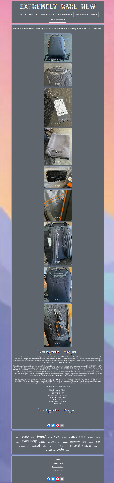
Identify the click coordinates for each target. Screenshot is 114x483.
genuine (22, 446)
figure (65, 442)
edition (50, 450)
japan (91, 437)
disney (56, 446)
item (84, 442)
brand (41, 436)
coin (60, 450)
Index (58, 459)
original (75, 445)
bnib (17, 437)
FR (59, 474)
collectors (75, 441)
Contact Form (58, 463)
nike (98, 441)
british (42, 442)
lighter (44, 446)
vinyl (95, 446)
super (59, 442)
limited (25, 436)
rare (82, 436)
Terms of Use (57, 470)
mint (50, 437)
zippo (17, 442)
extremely (29, 441)
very (51, 446)
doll (67, 451)
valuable (90, 442)
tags (28, 446)
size (33, 436)
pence (73, 436)
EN (56, 474)
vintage (86, 445)
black (57, 436)
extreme (64, 437)
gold (67, 446)
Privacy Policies (57, 467)
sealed (36, 445)
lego (61, 446)
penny (98, 437)
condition (52, 442)
